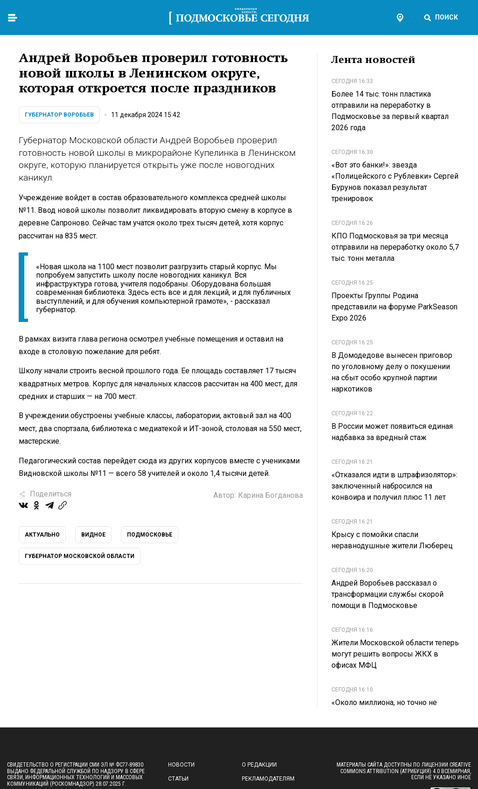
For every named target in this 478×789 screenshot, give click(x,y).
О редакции (259, 764)
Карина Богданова (270, 495)
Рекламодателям (268, 778)
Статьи (178, 778)
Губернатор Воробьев (59, 115)
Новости (181, 764)
